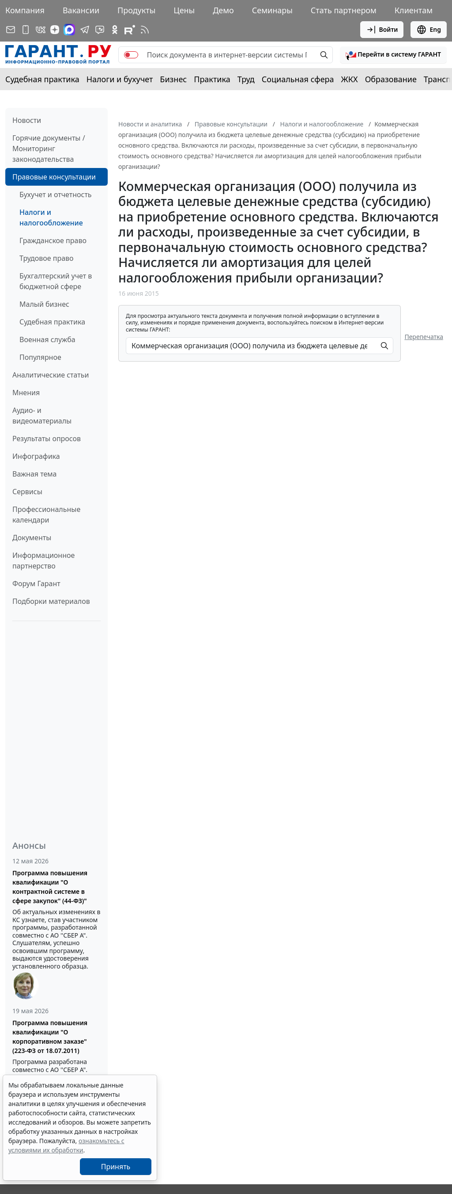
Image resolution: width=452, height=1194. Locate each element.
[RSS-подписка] (144, 29)
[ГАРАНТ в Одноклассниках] (114, 29)
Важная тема (34, 474)
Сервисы (27, 491)
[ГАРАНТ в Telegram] (84, 29)
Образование (391, 79)
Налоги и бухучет (120, 79)
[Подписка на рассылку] (10, 29)
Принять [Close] (116, 1166)
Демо (223, 10)
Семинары (272, 10)
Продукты (136, 10)
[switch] (131, 54)
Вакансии (81, 10)
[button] (393, 54)
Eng (428, 29)
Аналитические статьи (50, 375)
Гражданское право (53, 240)
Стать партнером (344, 10)
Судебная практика (42, 79)
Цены (184, 10)
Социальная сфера (298, 79)
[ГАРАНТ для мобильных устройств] (25, 29)
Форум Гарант (36, 583)
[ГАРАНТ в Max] (69, 29)
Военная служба (47, 339)
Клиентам (414, 10)
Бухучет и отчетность (55, 194)
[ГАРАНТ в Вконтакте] (40, 29)
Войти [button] (382, 29)
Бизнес (173, 79)
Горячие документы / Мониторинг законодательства (48, 148)
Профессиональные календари (46, 514)
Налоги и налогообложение (51, 217)
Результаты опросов (46, 438)
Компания (25, 10)
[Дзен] (54, 29)
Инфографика (36, 456)
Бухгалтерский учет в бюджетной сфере (55, 281)
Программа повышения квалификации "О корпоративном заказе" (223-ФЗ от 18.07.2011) (49, 1037)
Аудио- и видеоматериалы (42, 415)
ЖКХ (349, 79)
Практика (212, 79)
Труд (246, 79)
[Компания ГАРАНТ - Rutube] (129, 29)
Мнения (26, 392)
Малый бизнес (44, 304)
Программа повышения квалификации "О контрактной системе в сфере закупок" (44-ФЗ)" (49, 887)
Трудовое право (46, 258)
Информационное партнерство (43, 560)
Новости (26, 120)
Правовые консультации (54, 177)
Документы (31, 537)
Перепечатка (423, 336)
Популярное (40, 357)
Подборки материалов (51, 601)
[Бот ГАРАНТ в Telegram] (99, 29)
